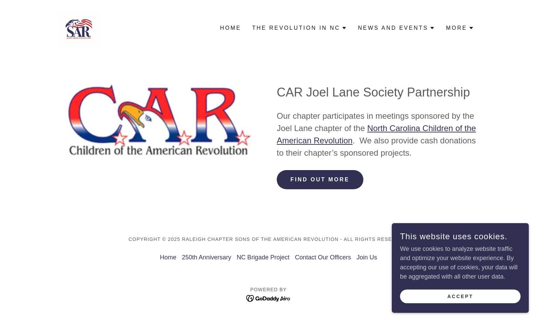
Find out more (320, 179)
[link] (79, 27)
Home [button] (168, 257)
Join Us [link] (367, 257)
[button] (299, 28)
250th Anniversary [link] (206, 257)
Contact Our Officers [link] (323, 257)
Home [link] (230, 28)
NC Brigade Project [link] (263, 257)
